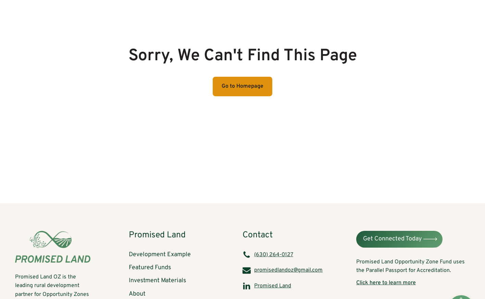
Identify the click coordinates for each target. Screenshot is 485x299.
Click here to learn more (386, 282)
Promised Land (272, 286)
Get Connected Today (392, 239)
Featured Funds (314, 14)
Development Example (249, 14)
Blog (457, 14)
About (427, 14)
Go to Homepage (242, 86)
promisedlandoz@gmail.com (288, 270)
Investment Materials (376, 14)
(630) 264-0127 (273, 254)
